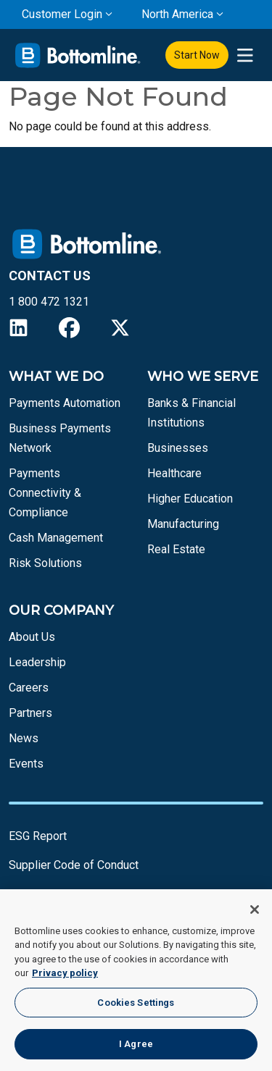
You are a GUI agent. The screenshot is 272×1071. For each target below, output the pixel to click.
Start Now (197, 55)
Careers (29, 687)
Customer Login (62, 14)
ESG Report (38, 836)
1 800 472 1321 (49, 301)
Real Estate (176, 549)
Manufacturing (183, 524)
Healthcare (174, 473)
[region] (136, 980)
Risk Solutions (45, 563)
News (23, 738)
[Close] (255, 909)
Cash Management (56, 538)
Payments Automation (64, 403)
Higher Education (190, 498)
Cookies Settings (135, 1002)
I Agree (136, 1043)
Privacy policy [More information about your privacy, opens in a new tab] (65, 972)
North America (177, 14)
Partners (30, 713)
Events (26, 763)
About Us (32, 637)
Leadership (37, 662)
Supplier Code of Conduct (74, 865)
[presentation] (244, 55)
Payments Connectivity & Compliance (45, 492)
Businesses (177, 448)
